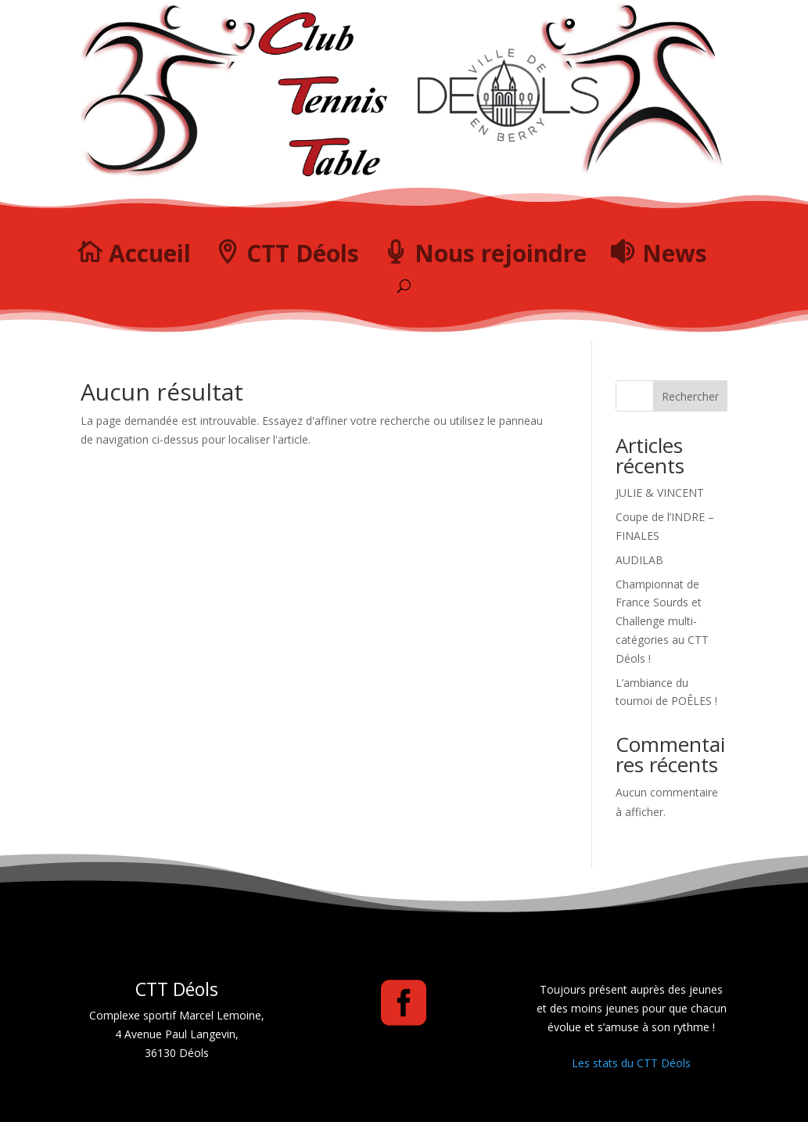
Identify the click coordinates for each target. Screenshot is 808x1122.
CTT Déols (302, 253)
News (674, 253)
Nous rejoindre (501, 253)
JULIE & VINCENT (660, 492)
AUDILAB (639, 559)
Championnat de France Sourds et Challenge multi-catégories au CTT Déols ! (662, 621)
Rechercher (690, 396)
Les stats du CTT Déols (631, 1062)
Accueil (150, 253)
